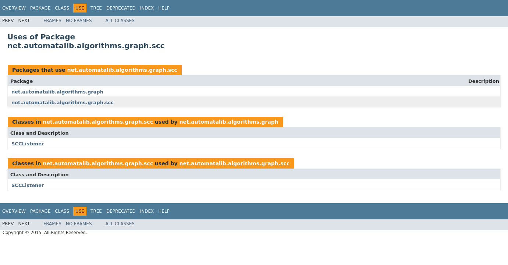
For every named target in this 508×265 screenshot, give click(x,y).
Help (164, 8)
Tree (96, 8)
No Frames (79, 20)
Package (40, 8)
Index (147, 8)
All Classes (120, 20)
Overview (14, 8)
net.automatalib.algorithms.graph (57, 92)
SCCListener (27, 143)
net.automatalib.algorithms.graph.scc (122, 70)
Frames (52, 20)
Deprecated (121, 8)
